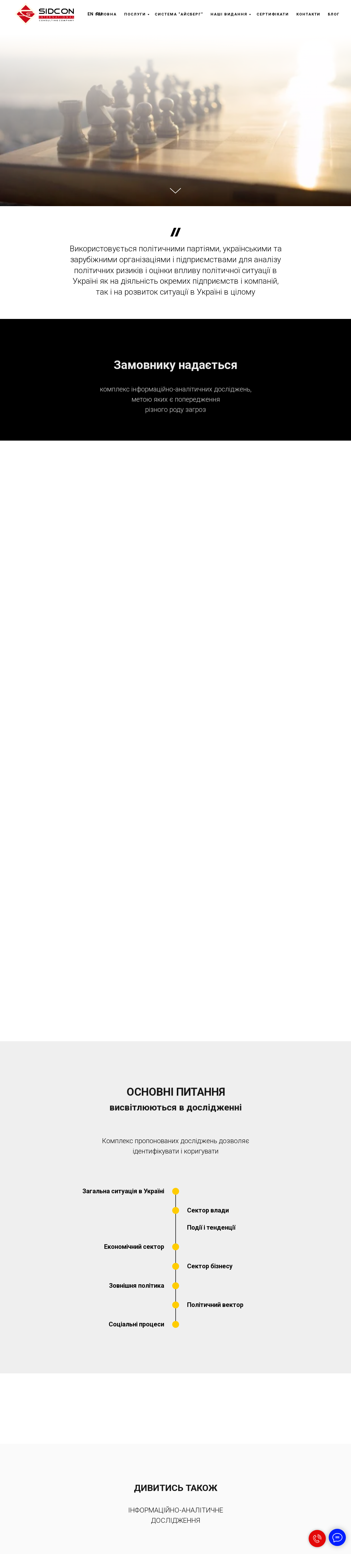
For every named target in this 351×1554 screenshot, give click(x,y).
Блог (334, 14)
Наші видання (229, 14)
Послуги (135, 14)
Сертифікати (273, 14)
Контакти (308, 14)
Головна (106, 14)
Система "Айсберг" (179, 14)
